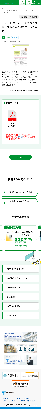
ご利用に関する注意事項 (22, 399)
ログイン (34, 2)
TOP (3, 8)
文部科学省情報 (13, 287)
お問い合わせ (6, 401)
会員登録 (20, 137)
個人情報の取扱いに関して (28, 401)
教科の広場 (29, 2)
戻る (21, 157)
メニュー (38, 2)
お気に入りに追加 (30, 17)
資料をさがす (22, 2)
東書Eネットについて (8, 399)
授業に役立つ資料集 (15, 269)
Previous (3, 238)
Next (38, 238)
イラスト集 (11, 315)
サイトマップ (15, 401)
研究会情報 (12, 297)
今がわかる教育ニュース (17, 278)
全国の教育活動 (13, 306)
